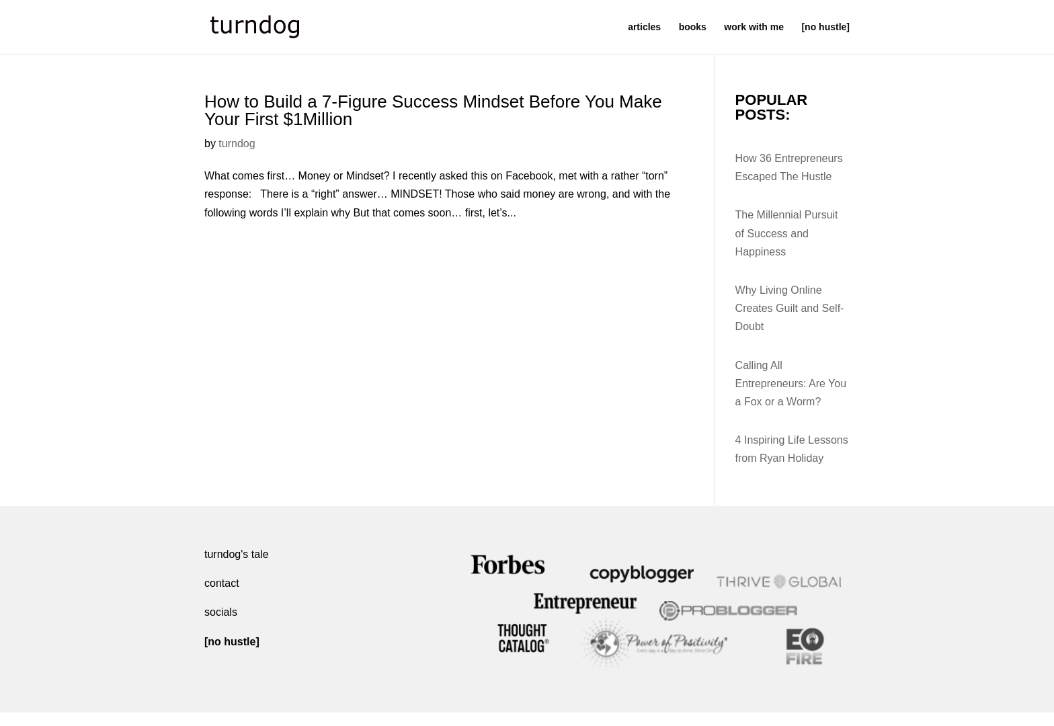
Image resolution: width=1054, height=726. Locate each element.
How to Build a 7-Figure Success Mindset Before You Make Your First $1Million (433, 110)
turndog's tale (236, 554)
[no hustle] (825, 27)
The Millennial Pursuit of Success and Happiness (786, 233)
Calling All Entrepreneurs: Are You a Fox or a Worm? (790, 383)
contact (221, 583)
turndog (236, 143)
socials (220, 612)
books (692, 27)
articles (644, 27)
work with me (754, 27)
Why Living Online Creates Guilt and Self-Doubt (789, 308)
